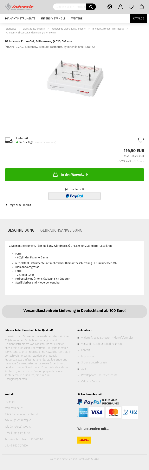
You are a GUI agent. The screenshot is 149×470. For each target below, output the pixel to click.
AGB (83, 368)
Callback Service (90, 381)
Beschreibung (21, 230)
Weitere (77, 18)
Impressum (87, 356)
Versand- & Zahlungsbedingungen (101, 344)
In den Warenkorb (70, 174)
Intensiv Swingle (53, 18)
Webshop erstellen (61, 459)
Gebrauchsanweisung (61, 230)
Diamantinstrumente (20, 18)
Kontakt (85, 350)
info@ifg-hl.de (21, 433)
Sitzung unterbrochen (94, 362)
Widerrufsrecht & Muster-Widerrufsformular (107, 337)
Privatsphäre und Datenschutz (99, 375)
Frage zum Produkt (20, 205)
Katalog (138, 18)
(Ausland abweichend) (45, 142)
